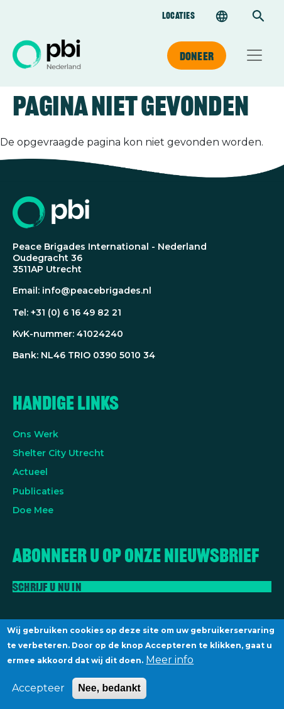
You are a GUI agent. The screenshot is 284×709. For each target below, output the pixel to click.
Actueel (30, 471)
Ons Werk (35, 434)
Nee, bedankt (109, 693)
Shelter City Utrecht (58, 453)
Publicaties (38, 491)
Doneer (197, 55)
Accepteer (38, 693)
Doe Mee (33, 510)
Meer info (170, 665)
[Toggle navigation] (254, 55)
